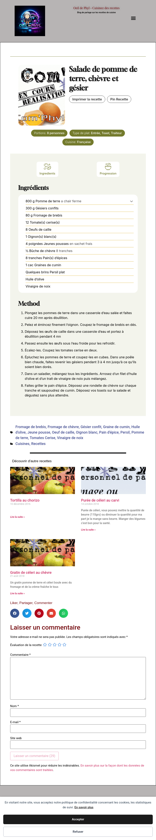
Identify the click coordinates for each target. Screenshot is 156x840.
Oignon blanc (87, 432)
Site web (16, 738)
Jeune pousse (38, 432)
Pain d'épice (109, 432)
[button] (133, 18)
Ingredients (47, 169)
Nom (14, 706)
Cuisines (22, 444)
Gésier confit (91, 427)
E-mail (15, 722)
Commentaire (20, 654)
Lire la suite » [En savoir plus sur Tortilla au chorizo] (17, 517)
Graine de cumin (116, 427)
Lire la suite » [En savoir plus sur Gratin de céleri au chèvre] (17, 593)
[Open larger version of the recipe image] (41, 95)
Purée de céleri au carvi (100, 500)
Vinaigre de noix (70, 438)
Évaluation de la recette (26, 645)
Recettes (38, 444)
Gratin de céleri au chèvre (31, 572)
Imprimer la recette (87, 99)
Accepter (78, 819)
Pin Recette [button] (119, 99)
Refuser (78, 832)
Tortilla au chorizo (25, 500)
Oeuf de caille (63, 432)
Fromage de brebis (30, 427)
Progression (108, 169)
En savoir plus (84, 807)
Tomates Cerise (42, 438)
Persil (125, 432)
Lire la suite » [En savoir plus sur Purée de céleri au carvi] (88, 529)
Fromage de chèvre (63, 427)
